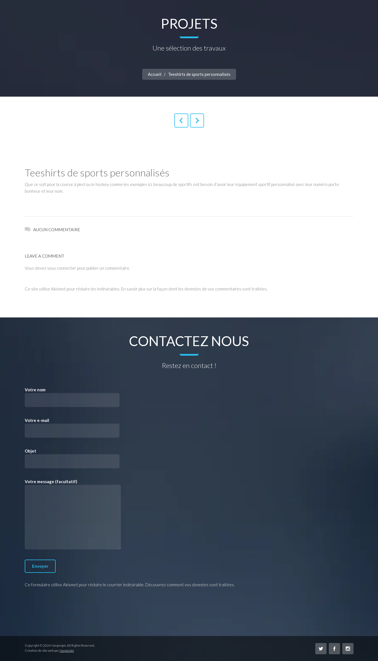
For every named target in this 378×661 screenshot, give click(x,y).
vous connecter (61, 268)
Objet (72, 458)
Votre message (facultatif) (73, 514)
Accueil (154, 74)
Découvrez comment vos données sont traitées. (190, 584)
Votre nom (72, 397)
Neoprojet (67, 650)
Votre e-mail (72, 428)
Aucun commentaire (52, 229)
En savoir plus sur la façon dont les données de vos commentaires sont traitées (194, 288)
